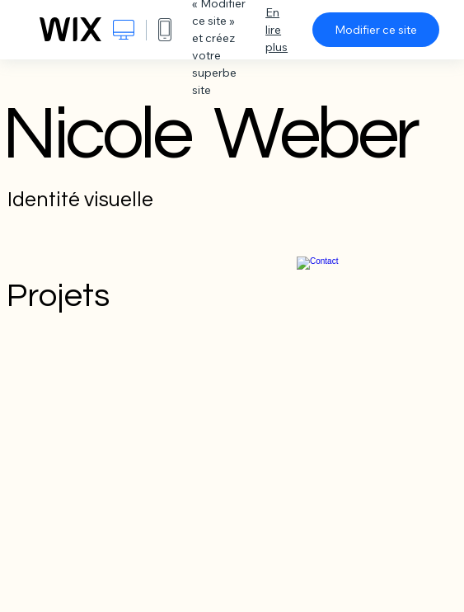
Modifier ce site (376, 29)
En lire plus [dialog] (276, 29)
